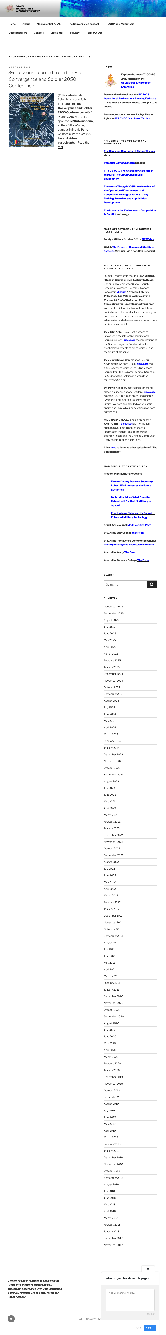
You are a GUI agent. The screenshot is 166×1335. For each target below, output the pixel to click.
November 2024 (113, 680)
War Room (138, 532)
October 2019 (112, 1090)
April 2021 (110, 969)
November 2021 (113, 922)
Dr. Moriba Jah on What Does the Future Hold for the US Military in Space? (131, 501)
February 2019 (112, 1144)
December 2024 (113, 673)
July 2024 (109, 707)
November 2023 (113, 761)
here (113, 447)
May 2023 (110, 801)
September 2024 (114, 693)
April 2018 (110, 1211)
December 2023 (113, 754)
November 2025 (113, 606)
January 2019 (111, 1150)
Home (12, 23)
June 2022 (110, 875)
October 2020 (112, 1009)
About (26, 23)
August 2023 (111, 781)
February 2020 (112, 1063)
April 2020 (110, 1049)
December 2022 (113, 835)
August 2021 (111, 942)
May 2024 (110, 720)
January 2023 (112, 828)
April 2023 (110, 808)
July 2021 (109, 949)
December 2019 (113, 1076)
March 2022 (111, 895)
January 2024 (112, 747)
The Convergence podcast (83, 23)
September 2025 (114, 613)
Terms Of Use (94, 32)
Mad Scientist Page (139, 524)
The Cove (129, 552)
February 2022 (112, 902)
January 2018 (111, 1231)
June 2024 (110, 714)
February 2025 (112, 660)
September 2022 (113, 855)
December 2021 (113, 915)
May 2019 (110, 1123)
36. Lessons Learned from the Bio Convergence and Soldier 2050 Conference (44, 79)
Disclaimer (56, 32)
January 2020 (112, 1070)
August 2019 (111, 1103)
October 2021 (112, 929)
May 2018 (110, 1204)
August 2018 (111, 1184)
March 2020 (111, 1056)
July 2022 (109, 868)
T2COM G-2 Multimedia (120, 23)
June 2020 (110, 1036)
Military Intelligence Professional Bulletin (129, 544)
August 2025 (111, 620)
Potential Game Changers (119, 162)
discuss (121, 291)
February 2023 (112, 821)
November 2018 (113, 1164)
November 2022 (113, 841)
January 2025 (112, 667)
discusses (129, 339)
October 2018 (112, 1170)
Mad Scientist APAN (49, 23)
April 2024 (110, 727)
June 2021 (110, 955)
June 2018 (110, 1197)
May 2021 (109, 962)
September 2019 (113, 1097)
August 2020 (111, 1023)
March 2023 (111, 814)
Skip (138, 1327)
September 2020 (114, 1016)
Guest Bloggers (18, 32)
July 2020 (109, 1029)
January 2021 (111, 989)
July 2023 (109, 788)
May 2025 (110, 640)
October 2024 (112, 687)
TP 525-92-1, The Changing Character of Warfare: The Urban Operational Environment (128, 174)
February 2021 (112, 982)
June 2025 (110, 633)
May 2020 (110, 1043)
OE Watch (148, 239)
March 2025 (111, 653)
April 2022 (110, 888)
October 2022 (112, 848)
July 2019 (109, 1110)
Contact (39, 32)
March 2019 (111, 1137)
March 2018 (111, 1217)
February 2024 (112, 740)
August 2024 (111, 700)
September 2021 (113, 935)
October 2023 (112, 767)
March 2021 (111, 976)
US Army (91, 1318)
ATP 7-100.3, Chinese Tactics (132, 118)
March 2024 (111, 734)
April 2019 (110, 1130)
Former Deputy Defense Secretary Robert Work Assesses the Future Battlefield (132, 485)
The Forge (143, 560)
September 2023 (114, 774)
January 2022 (111, 908)
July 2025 (109, 626)
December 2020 (113, 996)
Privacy (75, 32)
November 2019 (113, 1083)
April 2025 (110, 646)
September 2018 (113, 1177)
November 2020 (113, 1002)
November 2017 (113, 1244)
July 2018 (109, 1191)
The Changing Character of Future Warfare (129, 151)
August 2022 (111, 861)
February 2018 (112, 1224)
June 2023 (110, 794)
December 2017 (113, 1238)
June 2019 (110, 1117)
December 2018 (113, 1157)
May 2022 (110, 881)
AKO (82, 1318)
